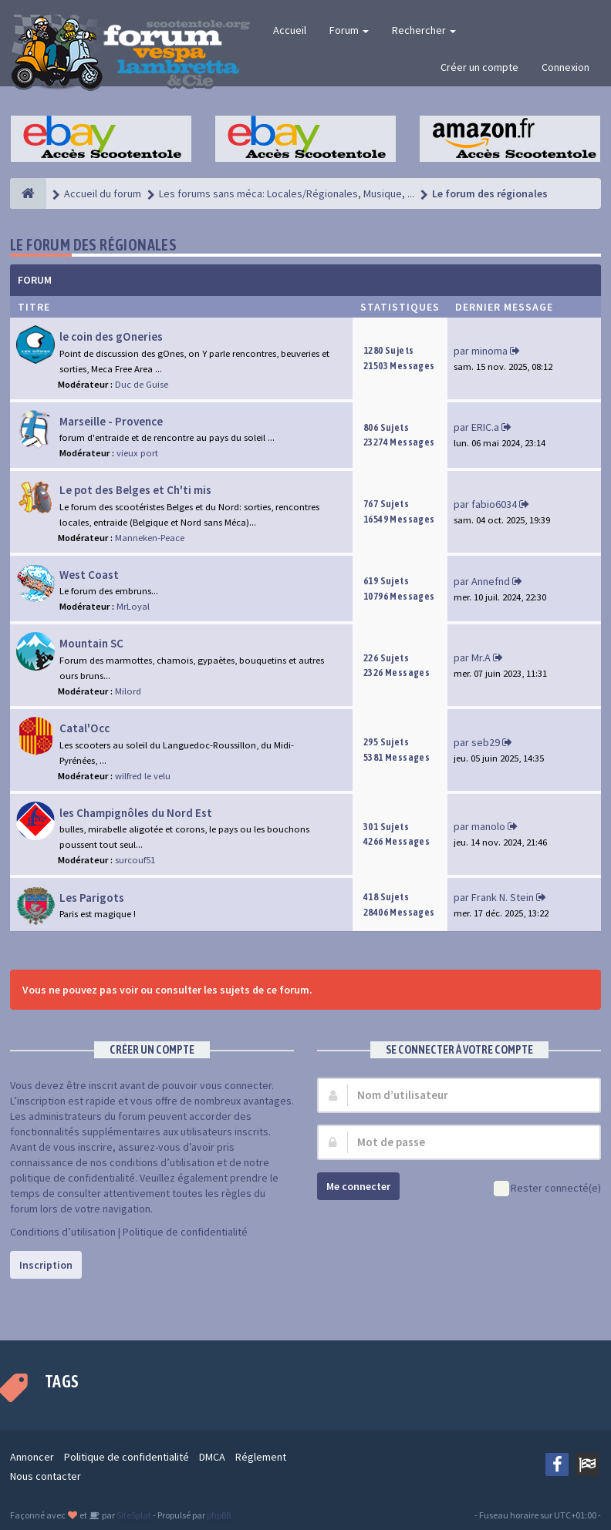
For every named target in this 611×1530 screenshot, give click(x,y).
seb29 (485, 742)
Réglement (260, 1457)
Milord (128, 691)
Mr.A (481, 657)
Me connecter (358, 1186)
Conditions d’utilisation (63, 1232)
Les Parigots (91, 897)
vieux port (137, 453)
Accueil (289, 30)
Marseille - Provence (111, 421)
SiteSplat (133, 1515)
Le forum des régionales (93, 245)
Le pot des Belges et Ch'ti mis (135, 490)
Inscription (46, 1265)
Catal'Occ (84, 728)
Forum (349, 30)
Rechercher (424, 30)
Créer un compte (479, 67)
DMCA (212, 1457)
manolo (488, 826)
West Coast (89, 574)
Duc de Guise (141, 384)
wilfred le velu (142, 776)
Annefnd (490, 581)
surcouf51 (135, 860)
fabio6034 (494, 504)
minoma (489, 351)
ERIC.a (485, 427)
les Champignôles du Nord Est (135, 812)
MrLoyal (133, 606)
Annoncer (32, 1457)
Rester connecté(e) (547, 1189)
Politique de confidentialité (185, 1232)
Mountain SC (91, 643)
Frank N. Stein (502, 897)
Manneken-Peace (149, 537)
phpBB (219, 1515)
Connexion (565, 67)
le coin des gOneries (111, 336)
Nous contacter (45, 1476)
